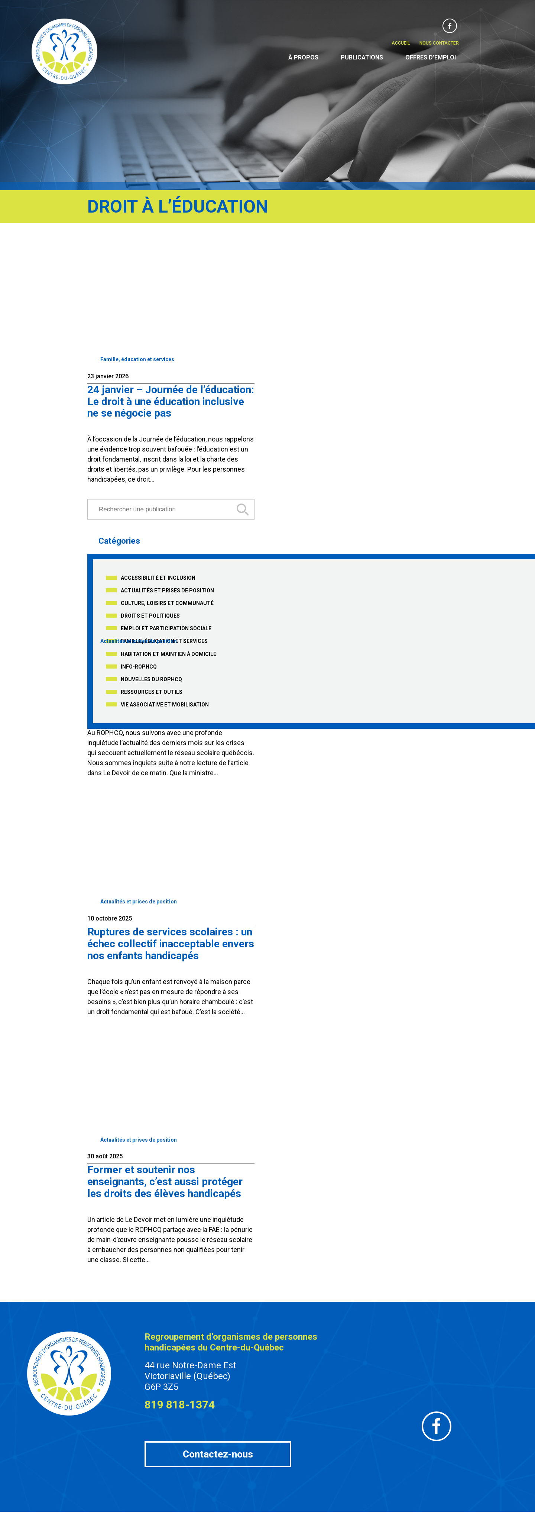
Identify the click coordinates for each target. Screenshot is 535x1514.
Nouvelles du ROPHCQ (151, 678)
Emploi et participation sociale (166, 627)
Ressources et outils (151, 691)
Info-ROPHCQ (139, 666)
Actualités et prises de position (167, 589)
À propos (303, 57)
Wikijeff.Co (389, 1509)
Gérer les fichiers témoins (320, 1509)
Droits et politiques (150, 615)
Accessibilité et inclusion (158, 577)
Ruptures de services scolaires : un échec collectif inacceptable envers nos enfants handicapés (170, 940)
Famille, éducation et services (137, 359)
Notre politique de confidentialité (254, 1509)
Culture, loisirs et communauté (167, 602)
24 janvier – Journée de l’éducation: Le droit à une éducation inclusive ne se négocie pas (170, 400)
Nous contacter (439, 43)
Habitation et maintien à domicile (168, 653)
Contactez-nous (218, 1449)
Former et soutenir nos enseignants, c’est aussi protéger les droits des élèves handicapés (165, 1177)
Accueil (401, 43)
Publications (362, 57)
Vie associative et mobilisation (165, 703)
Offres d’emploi (430, 57)
